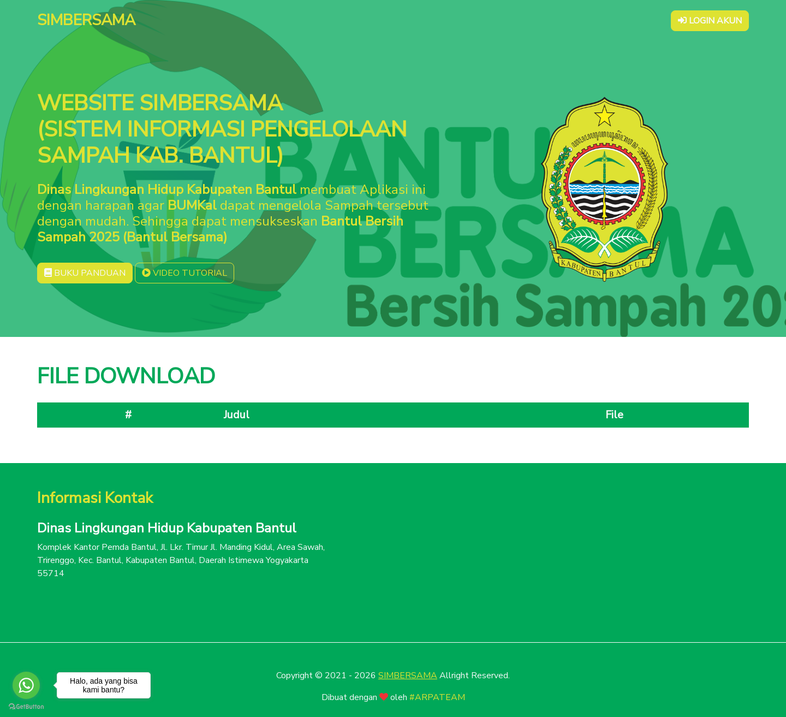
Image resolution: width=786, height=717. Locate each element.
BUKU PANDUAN (85, 273)
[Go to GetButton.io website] (26, 706)
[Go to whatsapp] (26, 685)
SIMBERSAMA (407, 675)
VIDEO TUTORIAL (184, 273)
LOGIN (710, 21)
